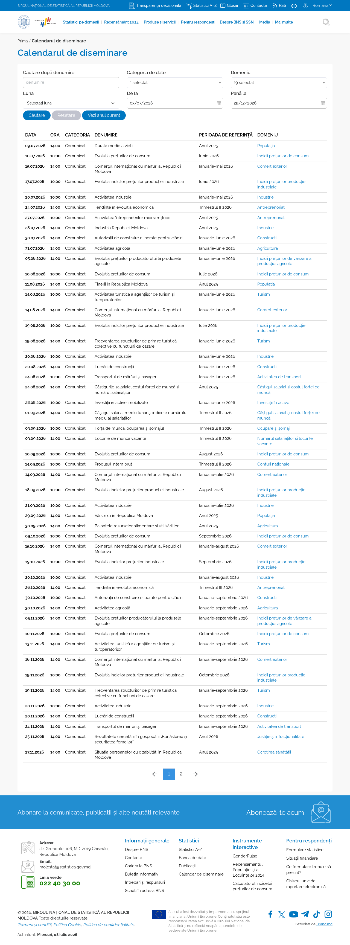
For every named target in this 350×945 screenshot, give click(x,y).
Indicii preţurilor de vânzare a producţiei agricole (284, 261)
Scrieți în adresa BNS (144, 890)
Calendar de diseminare (201, 874)
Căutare (37, 115)
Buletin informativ (141, 874)
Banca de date (192, 857)
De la (132, 93)
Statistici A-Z (190, 849)
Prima (23, 41)
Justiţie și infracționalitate (280, 736)
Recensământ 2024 (121, 22)
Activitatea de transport (279, 376)
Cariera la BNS (138, 865)
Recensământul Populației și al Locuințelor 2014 (248, 870)
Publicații (187, 865)
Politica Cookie (67, 924)
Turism (263, 294)
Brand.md (324, 924)
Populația (266, 145)
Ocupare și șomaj (273, 428)
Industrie (265, 197)
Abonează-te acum (275, 812)
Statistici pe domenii (81, 22)
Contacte (133, 857)
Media (266, 22)
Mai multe (284, 22)
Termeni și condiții (34, 924)
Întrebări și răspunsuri (145, 882)
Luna (28, 93)
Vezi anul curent (104, 115)
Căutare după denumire (48, 72)
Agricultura (267, 248)
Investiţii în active (273, 402)
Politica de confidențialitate (108, 924)
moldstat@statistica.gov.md (65, 867)
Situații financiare (302, 858)
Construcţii (267, 237)
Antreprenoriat (271, 207)
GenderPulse (245, 856)
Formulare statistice (304, 849)
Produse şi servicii (160, 22)
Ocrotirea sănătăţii (274, 752)
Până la (238, 93)
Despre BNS (136, 849)
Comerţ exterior (272, 166)
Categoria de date (146, 72)
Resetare (66, 115)
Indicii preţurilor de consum (283, 155)
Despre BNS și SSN (238, 22)
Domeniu (240, 72)
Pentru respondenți (198, 22)
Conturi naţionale (273, 464)
